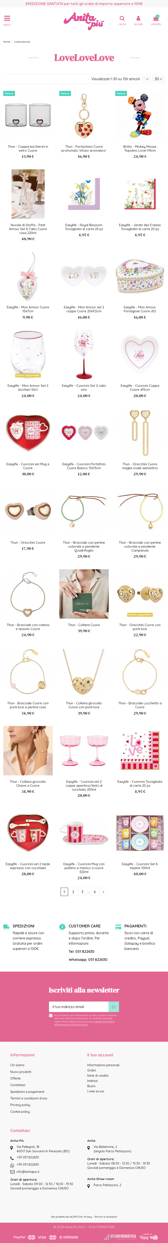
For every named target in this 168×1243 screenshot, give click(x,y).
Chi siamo (17, 1065)
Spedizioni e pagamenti (27, 1092)
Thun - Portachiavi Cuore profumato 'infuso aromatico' (83, 148)
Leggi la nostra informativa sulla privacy (84, 1023)
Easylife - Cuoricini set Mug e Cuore (28, 466)
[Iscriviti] (113, 1007)
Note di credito (98, 1076)
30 (158, 79)
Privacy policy (20, 1105)
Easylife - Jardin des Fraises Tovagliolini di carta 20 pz (140, 227)
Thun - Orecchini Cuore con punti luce (140, 627)
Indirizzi (92, 1081)
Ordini (91, 1070)
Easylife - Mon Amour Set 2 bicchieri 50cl (28, 388)
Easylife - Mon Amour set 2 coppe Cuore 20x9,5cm (84, 309)
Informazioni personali (103, 1065)
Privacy (88, 1216)
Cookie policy (20, 1112)
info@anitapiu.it (28, 1172)
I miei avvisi (95, 1091)
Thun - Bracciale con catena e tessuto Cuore (28, 627)
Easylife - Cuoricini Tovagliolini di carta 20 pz (139, 783)
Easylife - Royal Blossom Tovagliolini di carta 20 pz (84, 227)
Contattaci (17, 1085)
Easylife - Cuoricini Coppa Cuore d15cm (140, 388)
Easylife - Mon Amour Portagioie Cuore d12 (140, 309)
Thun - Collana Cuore (84, 625)
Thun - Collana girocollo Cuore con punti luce (84, 705)
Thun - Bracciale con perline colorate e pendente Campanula (140, 546)
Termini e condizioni (105, 1216)
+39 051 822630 (28, 1157)
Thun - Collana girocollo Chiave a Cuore (28, 783)
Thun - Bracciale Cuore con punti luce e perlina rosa (28, 705)
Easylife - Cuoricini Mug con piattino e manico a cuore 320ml (84, 868)
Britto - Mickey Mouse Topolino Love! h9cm (139, 148)
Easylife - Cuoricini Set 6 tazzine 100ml (140, 866)
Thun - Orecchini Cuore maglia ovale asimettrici (140, 466)
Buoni (91, 1086)
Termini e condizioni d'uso (28, 1098)
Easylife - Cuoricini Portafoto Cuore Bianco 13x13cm (84, 466)
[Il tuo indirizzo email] (78, 1007)
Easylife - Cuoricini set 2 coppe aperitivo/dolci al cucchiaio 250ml (84, 785)
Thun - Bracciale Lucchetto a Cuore (140, 705)
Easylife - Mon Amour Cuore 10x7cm (28, 309)
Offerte (15, 1078)
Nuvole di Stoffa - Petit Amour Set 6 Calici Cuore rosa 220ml (28, 229)
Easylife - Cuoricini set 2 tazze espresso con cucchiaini (28, 866)
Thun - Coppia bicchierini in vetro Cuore (28, 148)
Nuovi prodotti (20, 1072)
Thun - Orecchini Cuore (27, 542)
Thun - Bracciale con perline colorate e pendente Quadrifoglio (84, 546)
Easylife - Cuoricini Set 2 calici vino (84, 388)
